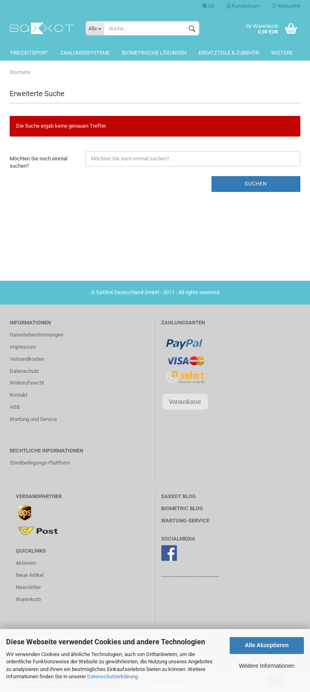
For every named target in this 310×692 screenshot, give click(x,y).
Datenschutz (24, 371)
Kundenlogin (243, 6)
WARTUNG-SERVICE (185, 520)
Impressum (23, 347)
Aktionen (26, 563)
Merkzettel (286, 6)
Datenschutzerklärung (112, 676)
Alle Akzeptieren (267, 645)
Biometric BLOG (182, 508)
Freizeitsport (29, 53)
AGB (15, 407)
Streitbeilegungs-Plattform (40, 463)
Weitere (282, 53)
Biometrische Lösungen (154, 53)
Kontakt (18, 395)
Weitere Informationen (266, 666)
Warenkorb (28, 599)
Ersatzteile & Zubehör (229, 53)
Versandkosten (27, 359)
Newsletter (28, 587)
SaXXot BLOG (178, 496)
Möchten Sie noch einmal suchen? (38, 162)
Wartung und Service (33, 419)
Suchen (256, 184)
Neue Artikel (30, 575)
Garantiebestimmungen (36, 335)
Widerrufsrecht (27, 383)
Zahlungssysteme (85, 53)
